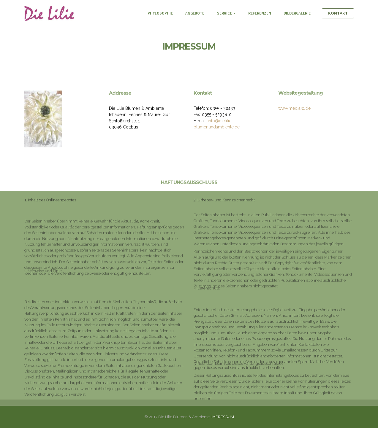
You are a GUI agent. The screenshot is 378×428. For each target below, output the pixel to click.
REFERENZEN (259, 13)
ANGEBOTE (194, 13)
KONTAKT (338, 13)
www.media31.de (294, 109)
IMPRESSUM (222, 417)
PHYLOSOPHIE (160, 13)
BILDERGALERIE (297, 13)
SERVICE (224, 13)
